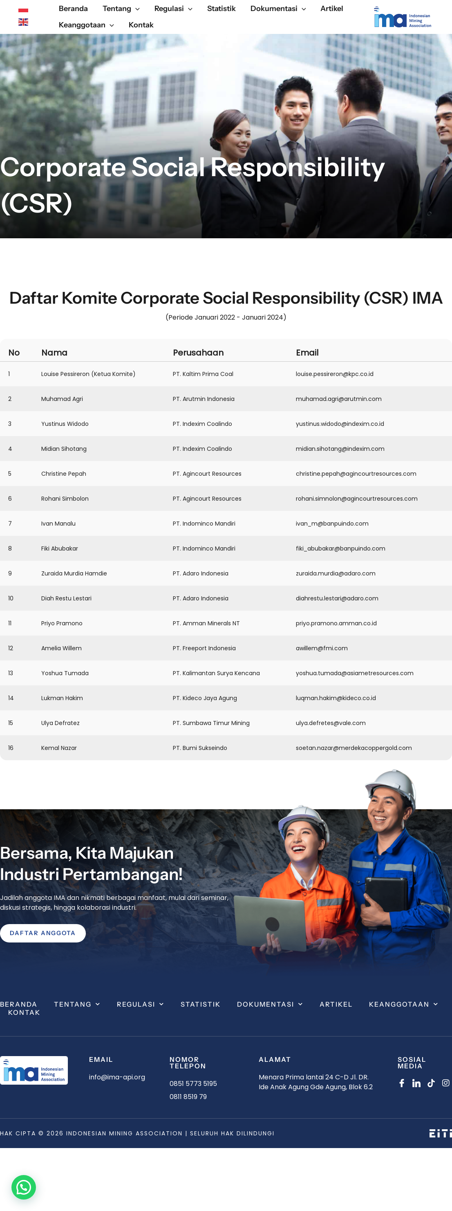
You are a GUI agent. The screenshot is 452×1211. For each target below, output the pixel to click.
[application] (135, 9)
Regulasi (140, 1004)
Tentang (77, 1004)
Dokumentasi (270, 1004)
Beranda (19, 1004)
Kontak (24, 1012)
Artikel (336, 1004)
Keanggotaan (404, 1004)
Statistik (201, 1004)
